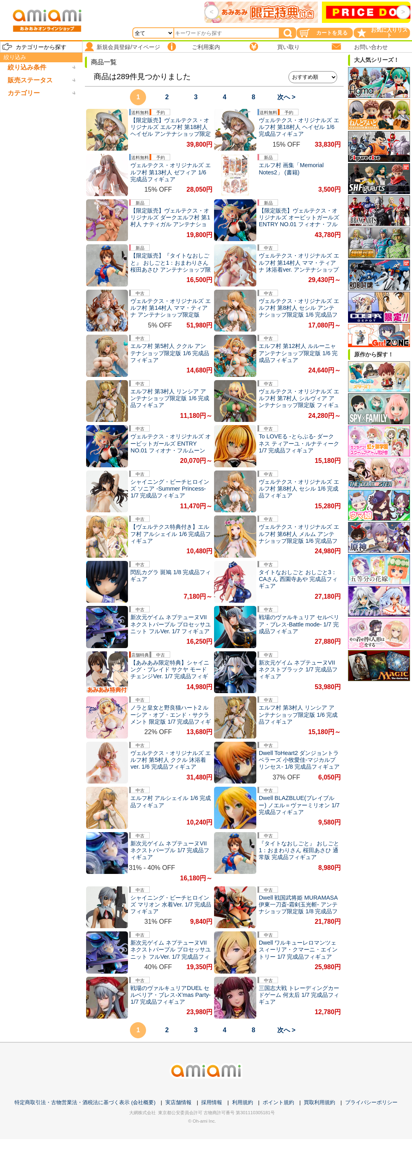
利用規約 (242, 1102)
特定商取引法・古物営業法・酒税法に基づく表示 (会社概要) (84, 1102)
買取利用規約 (319, 1102)
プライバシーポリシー (371, 1102)
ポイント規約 (278, 1102)
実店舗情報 (178, 1102)
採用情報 (211, 1102)
